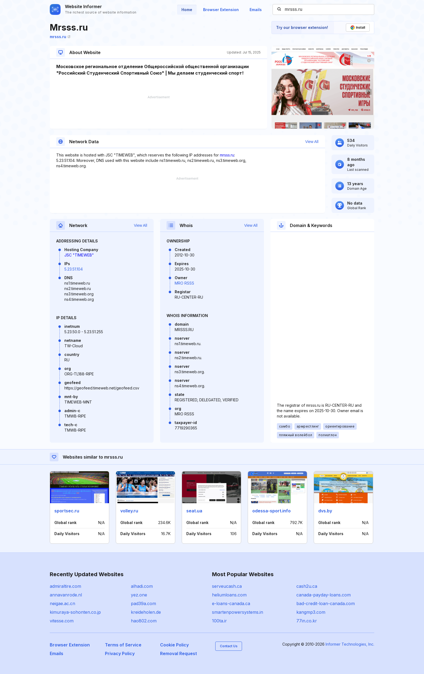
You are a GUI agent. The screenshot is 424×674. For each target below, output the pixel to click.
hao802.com (144, 620)
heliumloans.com (229, 595)
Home (186, 9)
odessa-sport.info (271, 510)
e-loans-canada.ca (231, 603)
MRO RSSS (184, 283)
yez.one (139, 595)
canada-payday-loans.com (323, 595)
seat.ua (194, 510)
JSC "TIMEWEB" (79, 255)
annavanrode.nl (66, 595)
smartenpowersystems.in (237, 612)
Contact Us (228, 646)
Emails (256, 9)
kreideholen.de (146, 612)
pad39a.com (143, 603)
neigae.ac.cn (62, 603)
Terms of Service (123, 645)
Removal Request (178, 653)
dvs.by (325, 510)
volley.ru (129, 510)
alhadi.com (142, 586)
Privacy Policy (120, 653)
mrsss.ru (60, 36)
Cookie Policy (174, 645)
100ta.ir (219, 620)
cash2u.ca (306, 586)
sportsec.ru (66, 510)
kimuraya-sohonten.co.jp (75, 612)
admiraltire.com (65, 586)
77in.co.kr (306, 620)
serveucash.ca (227, 586)
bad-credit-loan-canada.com (325, 603)
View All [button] (312, 141)
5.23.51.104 (73, 269)
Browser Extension (221, 9)
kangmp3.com (310, 612)
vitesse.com (62, 620)
